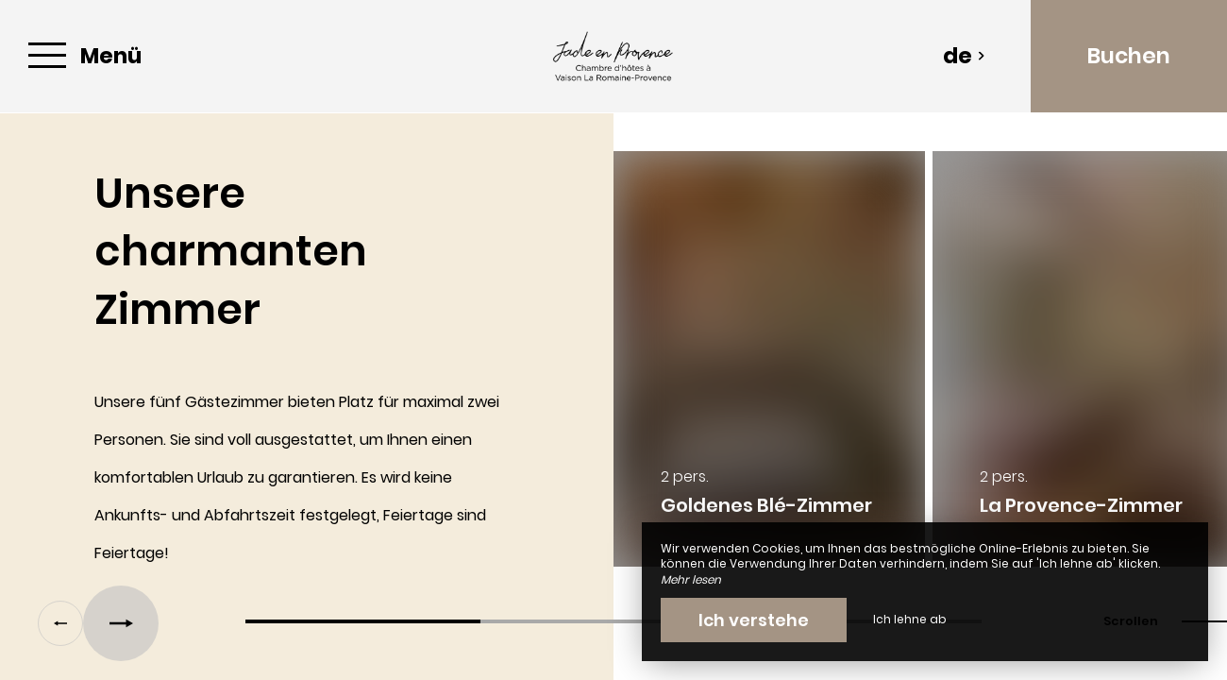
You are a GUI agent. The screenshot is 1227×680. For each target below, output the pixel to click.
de (964, 56)
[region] (613, 368)
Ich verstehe (753, 620)
